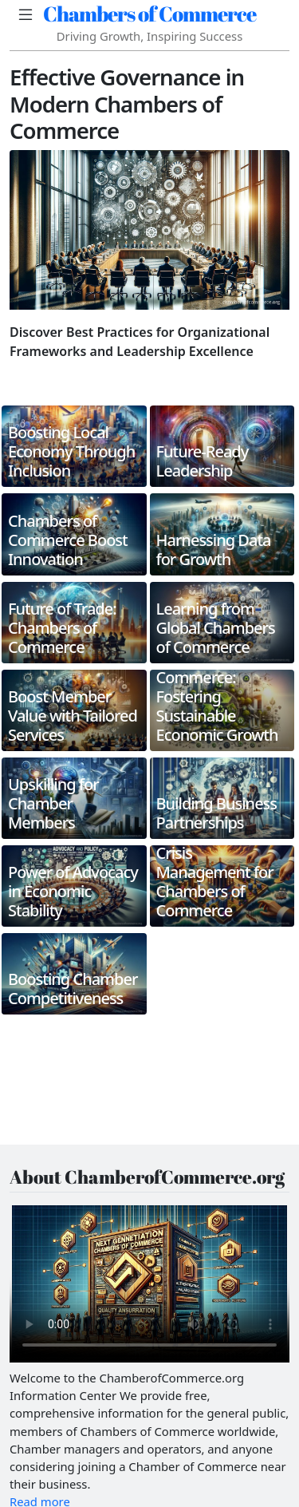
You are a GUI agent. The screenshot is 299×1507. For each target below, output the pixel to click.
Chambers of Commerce (149, 13)
